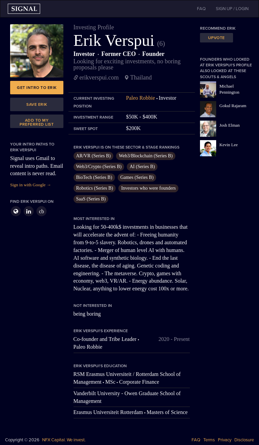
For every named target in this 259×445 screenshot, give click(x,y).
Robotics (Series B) (94, 188)
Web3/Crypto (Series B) (99, 166)
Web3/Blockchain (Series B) (146, 155)
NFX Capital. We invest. (64, 440)
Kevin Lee (229, 144)
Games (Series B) (137, 177)
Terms (209, 440)
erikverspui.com (99, 77)
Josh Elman (230, 125)
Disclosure (244, 440)
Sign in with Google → (30, 184)
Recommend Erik (217, 28)
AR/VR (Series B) (93, 155)
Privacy (224, 440)
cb (41, 211)
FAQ (196, 440)
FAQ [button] (201, 8)
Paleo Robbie (140, 98)
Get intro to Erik (37, 87)
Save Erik (36, 104)
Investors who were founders (148, 188)
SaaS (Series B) (91, 198)
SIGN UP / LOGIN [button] (232, 8)
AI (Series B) (142, 166)
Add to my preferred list (37, 122)
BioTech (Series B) (94, 177)
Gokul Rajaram (233, 105)
